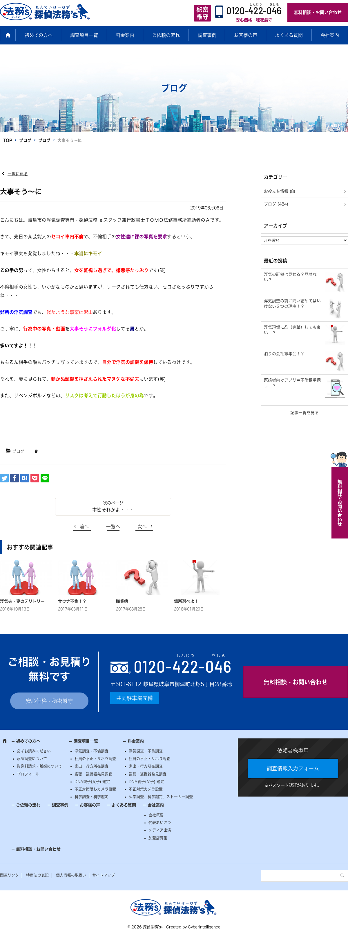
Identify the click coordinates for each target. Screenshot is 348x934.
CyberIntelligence (204, 927)
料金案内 (125, 35)
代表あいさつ (159, 822)
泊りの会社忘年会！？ (284, 354)
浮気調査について (32, 759)
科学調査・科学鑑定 (91, 797)
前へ (84, 526)
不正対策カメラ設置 (146, 789)
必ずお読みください (34, 751)
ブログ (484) (276, 204)
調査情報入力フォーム (293, 768)
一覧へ (113, 526)
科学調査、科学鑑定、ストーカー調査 (161, 797)
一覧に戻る (18, 174)
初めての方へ (38, 35)
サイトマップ (103, 875)
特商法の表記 (37, 875)
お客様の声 (245, 35)
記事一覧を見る (304, 413)
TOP (7, 140)
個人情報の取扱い (71, 875)
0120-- (183, 666)
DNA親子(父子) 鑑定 (92, 781)
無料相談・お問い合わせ (318, 12)
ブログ (25, 140)
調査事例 (207, 35)
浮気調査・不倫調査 (91, 751)
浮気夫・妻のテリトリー (22, 601)
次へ (142, 526)
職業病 (122, 601)
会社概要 (156, 815)
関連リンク (9, 875)
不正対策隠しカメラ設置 (95, 789)
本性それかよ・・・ (113, 509)
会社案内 (329, 35)
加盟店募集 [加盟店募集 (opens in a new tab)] (157, 838)
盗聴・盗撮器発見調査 (93, 774)
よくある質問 (289, 35)
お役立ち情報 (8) (279, 191)
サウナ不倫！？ (72, 601)
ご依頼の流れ (166, 35)
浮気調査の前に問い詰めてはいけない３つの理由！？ (292, 304)
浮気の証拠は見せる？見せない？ (290, 277)
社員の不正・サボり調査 (95, 759)
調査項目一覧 (84, 35)
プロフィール (28, 774)
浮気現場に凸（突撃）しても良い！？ (292, 330)
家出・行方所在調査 (91, 766)
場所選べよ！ (186, 601)
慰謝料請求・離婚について (39, 766)
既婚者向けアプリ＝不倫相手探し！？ (292, 383)
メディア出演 (159, 830)
